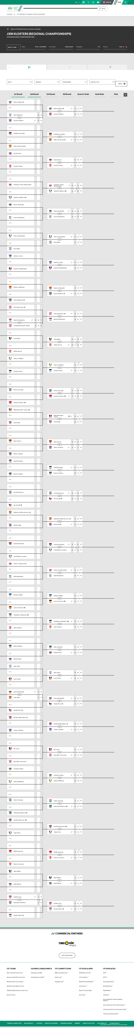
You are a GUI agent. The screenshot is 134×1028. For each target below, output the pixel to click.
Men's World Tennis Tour (15, 970)
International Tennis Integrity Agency (112, 997)
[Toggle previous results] (81, 106)
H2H (19, 115)
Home (9, 14)
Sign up (108, 2)
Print (120, 82)
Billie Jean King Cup (61, 970)
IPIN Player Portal (84, 970)
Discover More (67, 952)
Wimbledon (107, 988)
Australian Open (108, 979)
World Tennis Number (86, 979)
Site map (82, 992)
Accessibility (102, 1020)
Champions (93, 67)
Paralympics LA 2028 (37, 974)
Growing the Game (111, 8)
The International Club (110, 1011)
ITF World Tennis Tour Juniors (31, 14)
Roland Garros (107, 983)
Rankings (80, 8)
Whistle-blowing (51, 1020)
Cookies (39, 1020)
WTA (104, 974)
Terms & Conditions (14, 1020)
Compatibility (114, 1020)
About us (97, 8)
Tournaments (41, 8)
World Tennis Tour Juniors (15, 979)
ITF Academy (83, 974)
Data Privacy (28, 1020)
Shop (125, 8)
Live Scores (82, 983)
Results (71, 8)
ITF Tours (52, 8)
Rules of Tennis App (85, 988)
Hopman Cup (59, 979)
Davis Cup (58, 974)
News (89, 8)
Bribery (77, 1020)
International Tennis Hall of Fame (114, 1002)
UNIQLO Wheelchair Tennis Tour (17, 988)
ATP (104, 970)
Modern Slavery (66, 1020)
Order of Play (54, 67)
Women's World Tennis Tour (16, 974)
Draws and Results (15, 67)
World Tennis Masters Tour (15, 983)
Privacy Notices (89, 1020)
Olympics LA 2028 (36, 970)
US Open (106, 992)
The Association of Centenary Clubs (114, 1007)
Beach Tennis (11, 992)
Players (62, 8)
